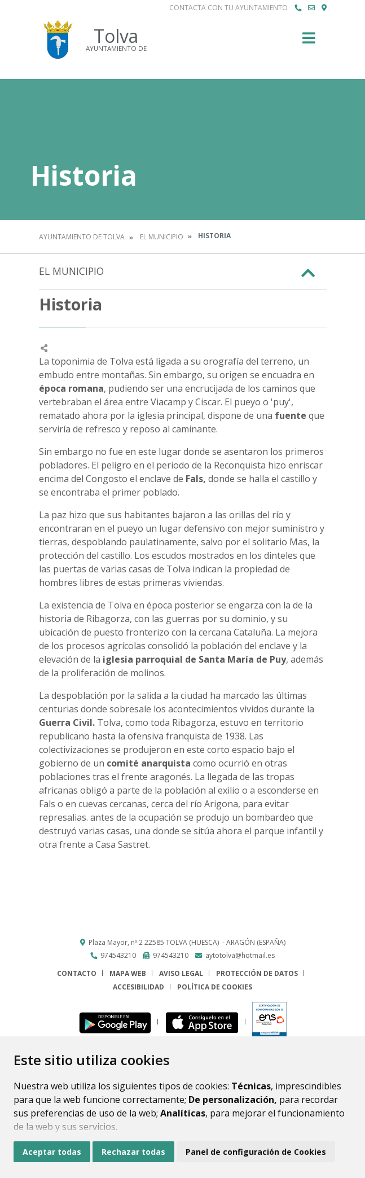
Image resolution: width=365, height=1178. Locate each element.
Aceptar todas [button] (52, 1151)
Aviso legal (181, 973)
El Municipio (161, 237)
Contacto (76, 973)
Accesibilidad (138, 987)
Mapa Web (127, 973)
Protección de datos (257, 973)
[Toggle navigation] (309, 41)
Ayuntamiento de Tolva (82, 237)
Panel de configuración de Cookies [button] (256, 1151)
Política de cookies (214, 987)
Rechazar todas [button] (133, 1151)
